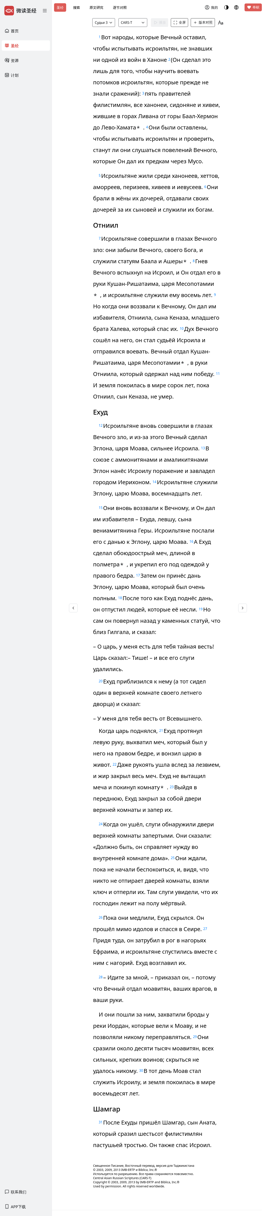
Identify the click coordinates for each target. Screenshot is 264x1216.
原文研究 (96, 7)
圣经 (60, 7)
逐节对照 (120, 7)
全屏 (179, 22)
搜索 (76, 7)
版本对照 (203, 22)
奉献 (253, 7)
